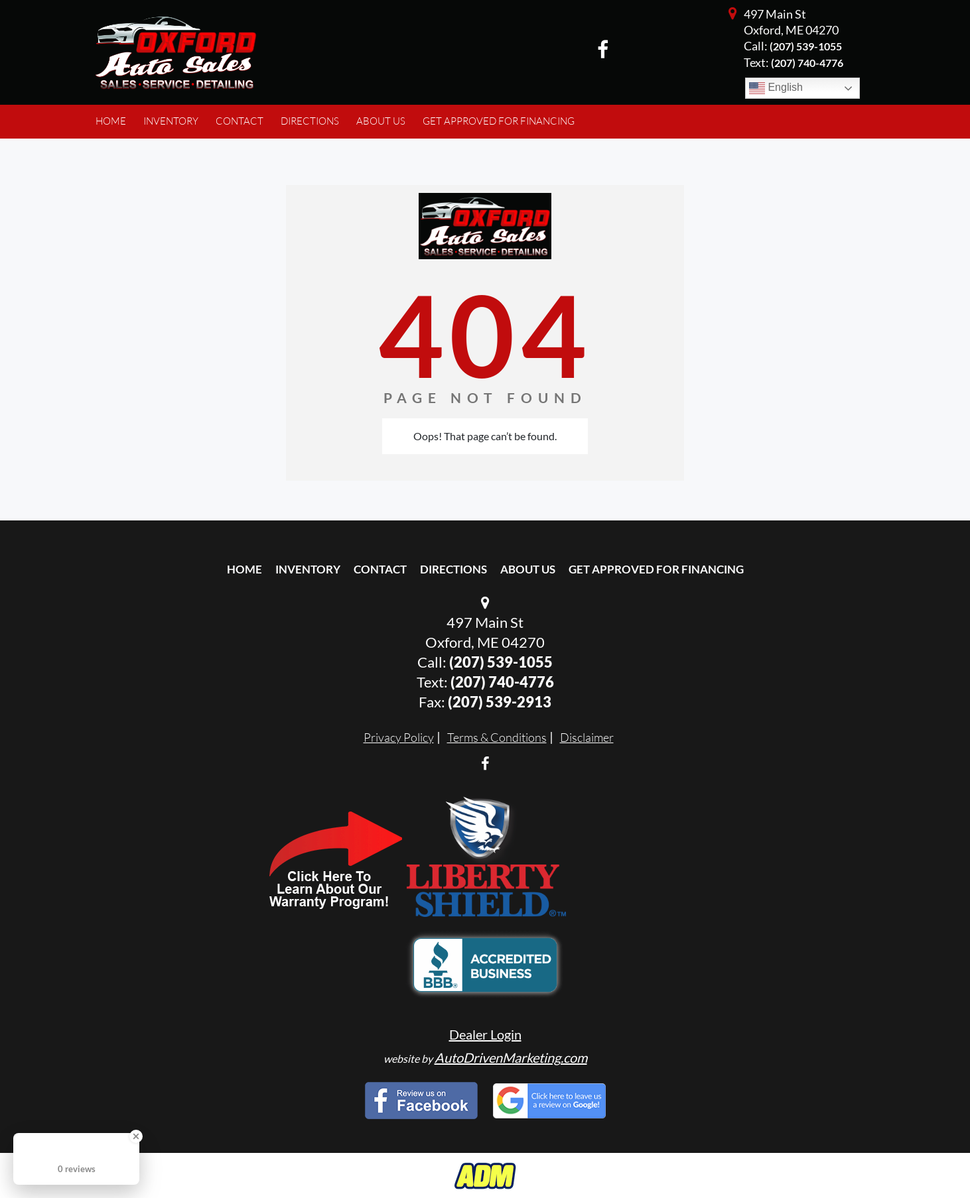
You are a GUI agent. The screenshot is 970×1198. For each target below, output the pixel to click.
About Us (527, 569)
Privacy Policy (399, 737)
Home (244, 569)
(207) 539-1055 (806, 46)
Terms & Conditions (497, 737)
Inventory (307, 569)
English (776, 88)
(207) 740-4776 (502, 682)
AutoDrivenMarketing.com (511, 1057)
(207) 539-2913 (499, 702)
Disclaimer (587, 737)
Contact (380, 569)
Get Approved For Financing (656, 569)
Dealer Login (485, 1034)
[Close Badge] (136, 1136)
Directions (453, 569)
